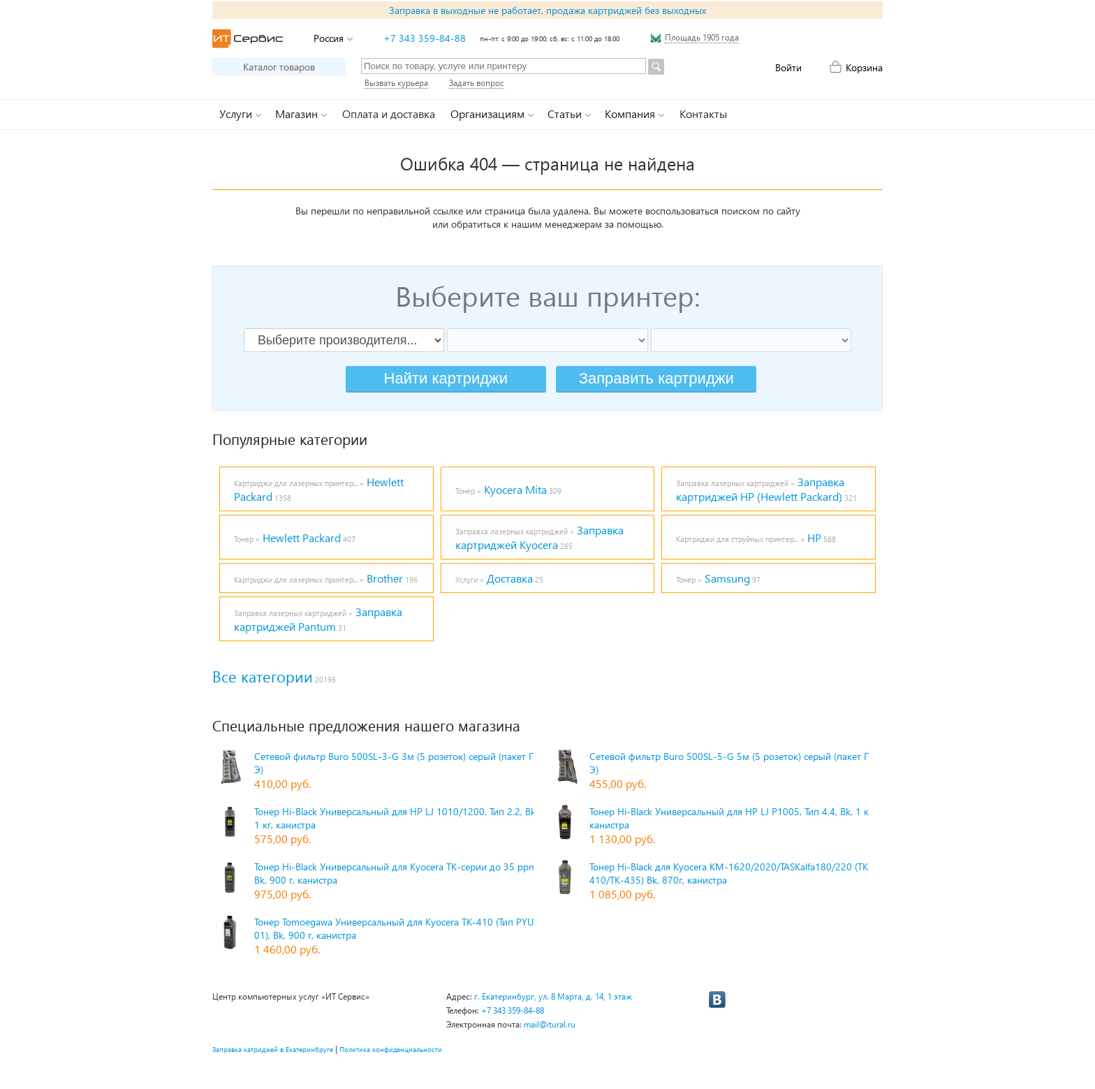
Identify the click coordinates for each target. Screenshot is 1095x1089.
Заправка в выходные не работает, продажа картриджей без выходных (547, 10)
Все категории (262, 676)
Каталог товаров (279, 66)
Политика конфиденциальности (390, 1049)
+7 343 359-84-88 (424, 38)
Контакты (703, 113)
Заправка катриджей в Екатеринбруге (272, 1049)
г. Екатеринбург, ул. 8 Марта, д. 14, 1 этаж (553, 996)
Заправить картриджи (656, 378)
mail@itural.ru (549, 1024)
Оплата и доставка (388, 113)
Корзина (864, 67)
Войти (788, 67)
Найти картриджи (446, 378)
